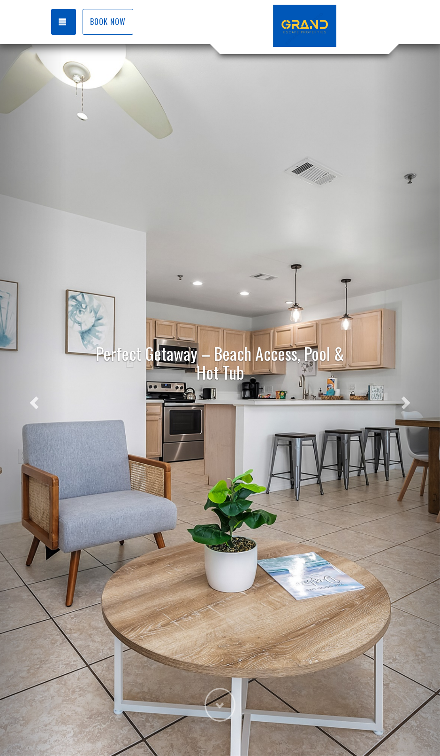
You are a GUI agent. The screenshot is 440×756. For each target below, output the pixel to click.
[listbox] (220, 400)
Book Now (108, 21)
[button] (33, 400)
